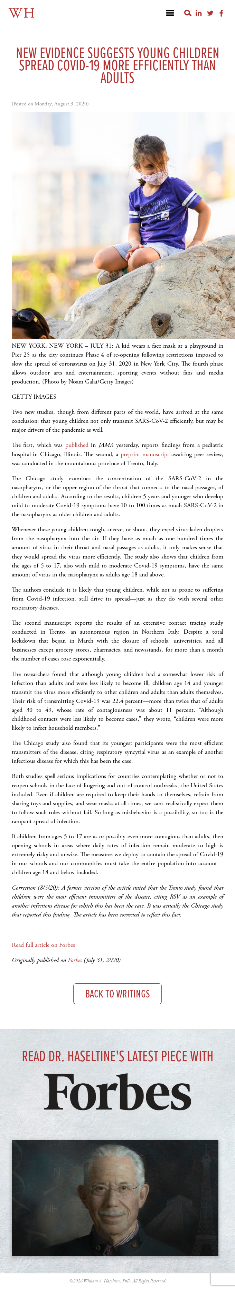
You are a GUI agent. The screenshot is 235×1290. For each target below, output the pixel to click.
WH (22, 13)
